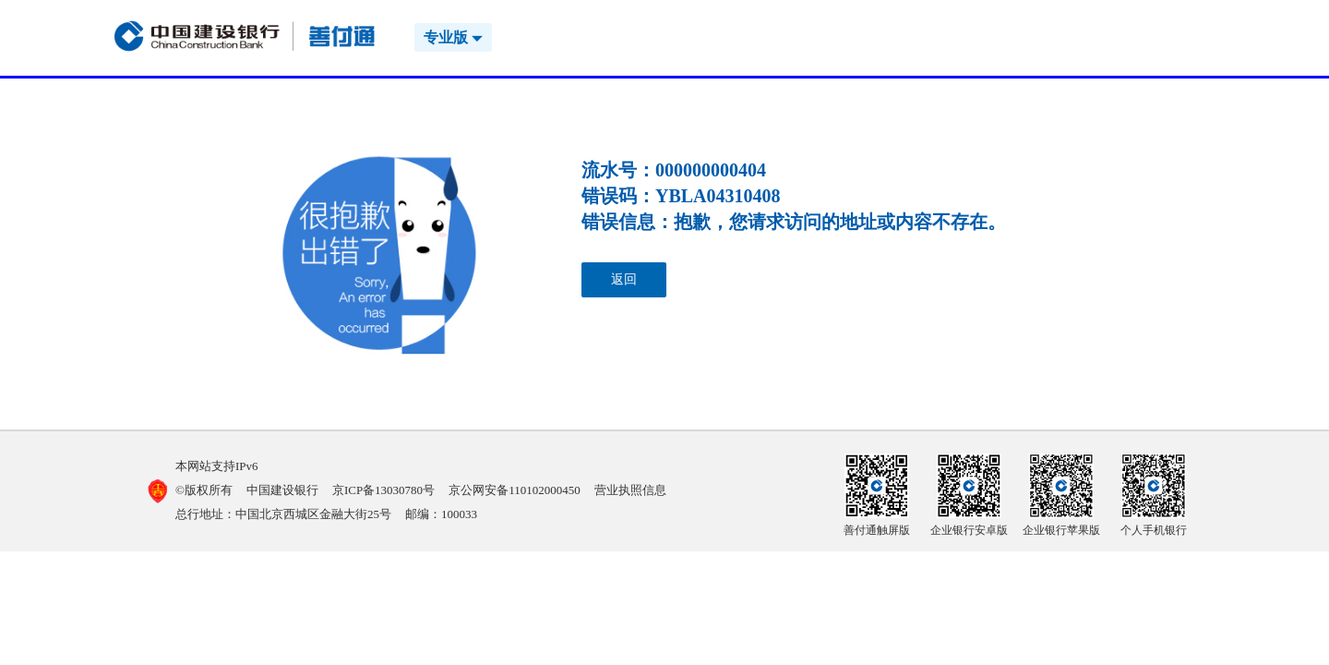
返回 (624, 279)
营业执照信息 (630, 490)
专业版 (453, 37)
